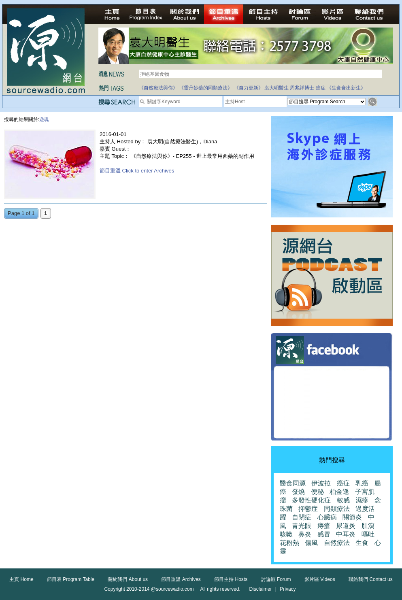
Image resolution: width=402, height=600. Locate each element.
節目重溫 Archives (180, 579)
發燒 (298, 491)
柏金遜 (339, 491)
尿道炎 (345, 525)
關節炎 (352, 517)
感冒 (323, 534)
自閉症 (301, 517)
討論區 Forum (276, 579)
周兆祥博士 (302, 88)
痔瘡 (323, 525)
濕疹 (361, 500)
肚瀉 (368, 525)
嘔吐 (368, 534)
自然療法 (337, 542)
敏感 (343, 500)
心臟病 (327, 517)
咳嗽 (286, 534)
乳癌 (361, 483)
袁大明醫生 (276, 88)
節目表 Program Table (70, 579)
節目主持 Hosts (230, 579)
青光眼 (301, 525)
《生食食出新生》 (346, 88)
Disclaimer (260, 589)
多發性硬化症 (311, 500)
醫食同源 (293, 483)
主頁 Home (21, 579)
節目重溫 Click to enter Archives (137, 171)
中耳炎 (345, 534)
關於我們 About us (128, 579)
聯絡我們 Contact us (371, 579)
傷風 (311, 542)
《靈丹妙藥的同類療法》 (205, 88)
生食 (361, 542)
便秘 (317, 491)
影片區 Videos (319, 579)
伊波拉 (321, 483)
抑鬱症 (308, 508)
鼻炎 (304, 534)
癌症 (320, 88)
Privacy (288, 589)
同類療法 (337, 508)
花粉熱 (289, 542)
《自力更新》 (248, 88)
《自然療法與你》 (158, 88)
